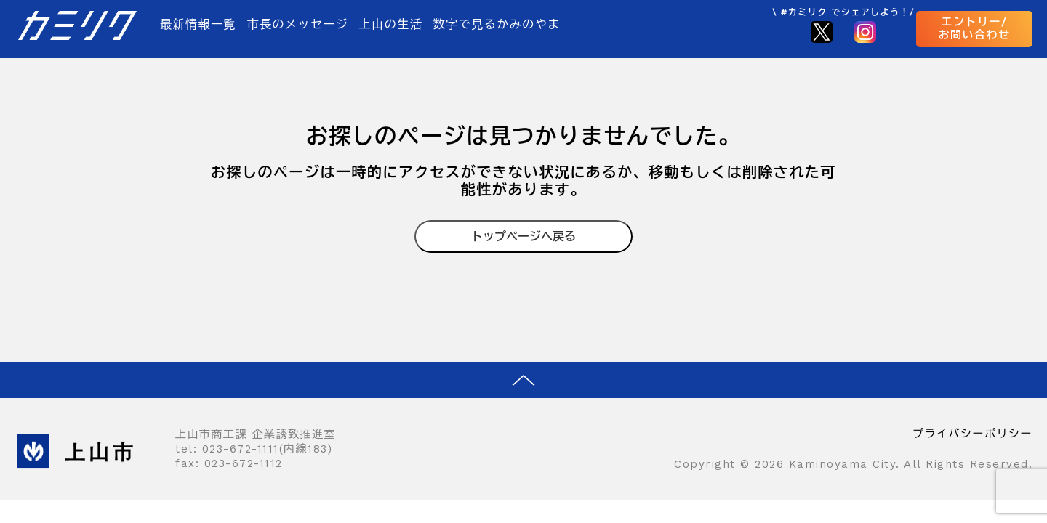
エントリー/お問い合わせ (975, 28)
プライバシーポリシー (972, 433)
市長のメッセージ (297, 24)
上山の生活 (391, 24)
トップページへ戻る (523, 236)
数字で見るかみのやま (497, 24)
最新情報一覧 (198, 24)
